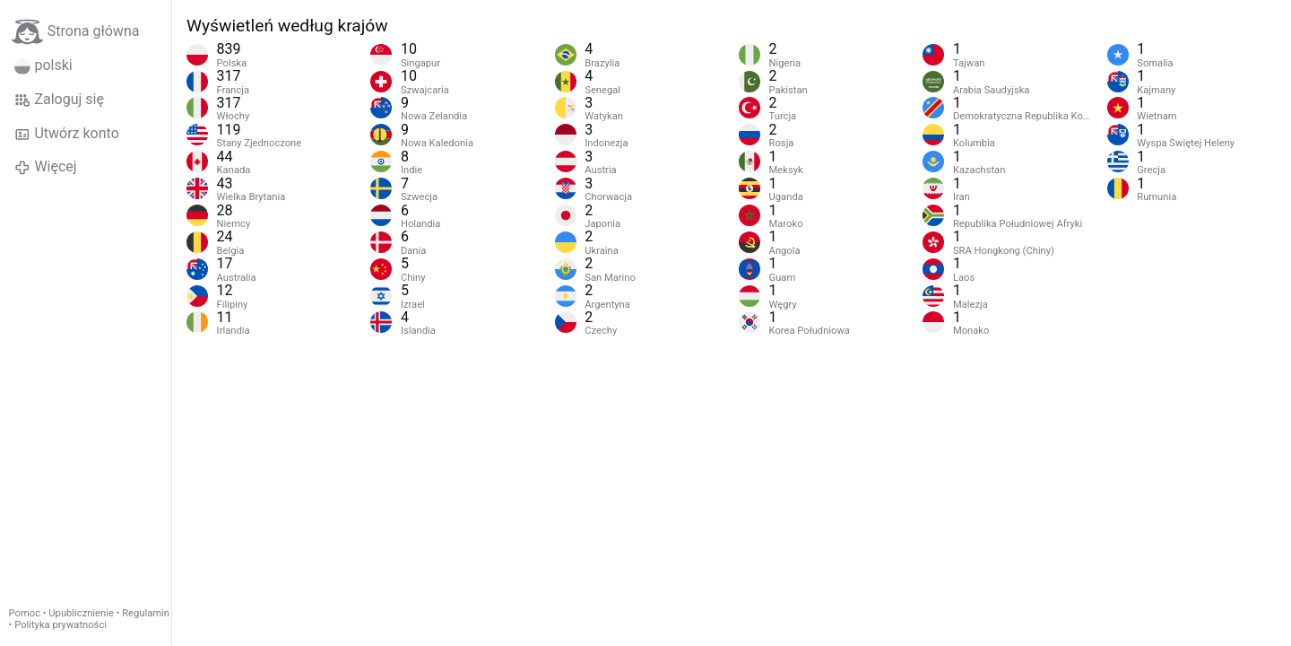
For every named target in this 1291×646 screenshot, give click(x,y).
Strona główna (76, 32)
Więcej (45, 167)
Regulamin (145, 613)
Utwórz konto (66, 134)
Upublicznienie (81, 613)
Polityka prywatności (60, 625)
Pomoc (24, 613)
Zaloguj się (59, 100)
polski (43, 65)
